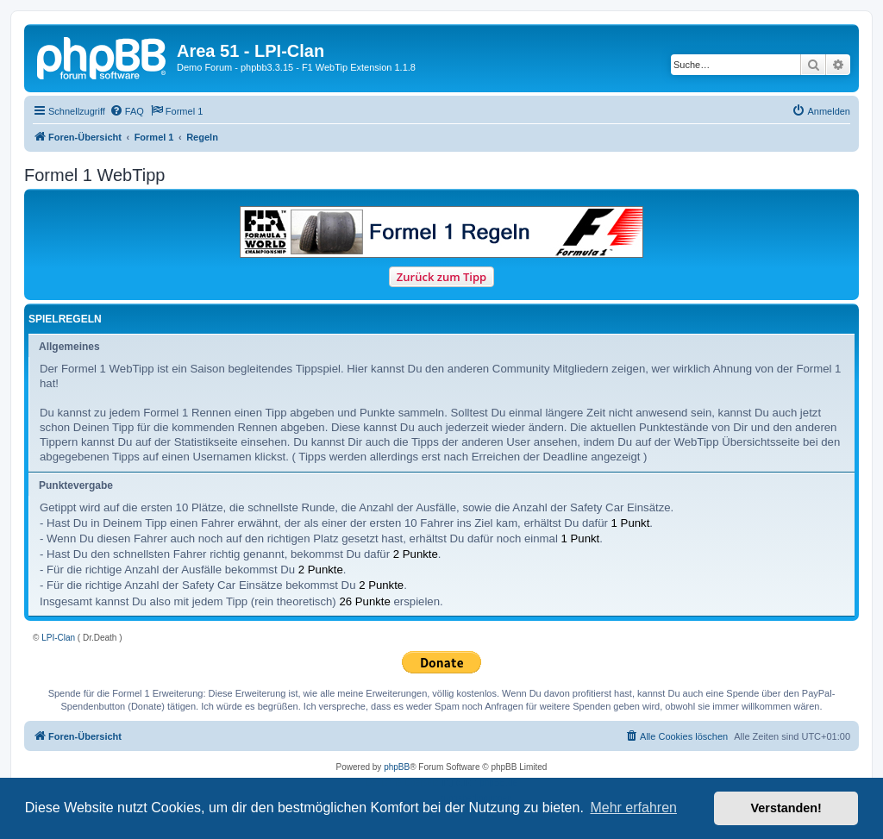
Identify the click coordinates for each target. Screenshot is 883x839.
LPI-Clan (58, 637)
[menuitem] (127, 111)
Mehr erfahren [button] (633, 807)
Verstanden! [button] (786, 808)
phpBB (397, 767)
